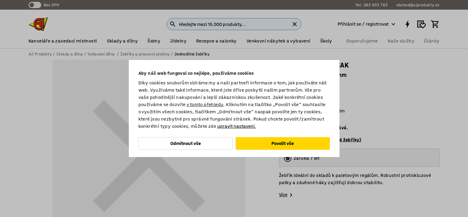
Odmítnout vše (185, 143)
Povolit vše (282, 143)
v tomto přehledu (205, 104)
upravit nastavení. (236, 126)
